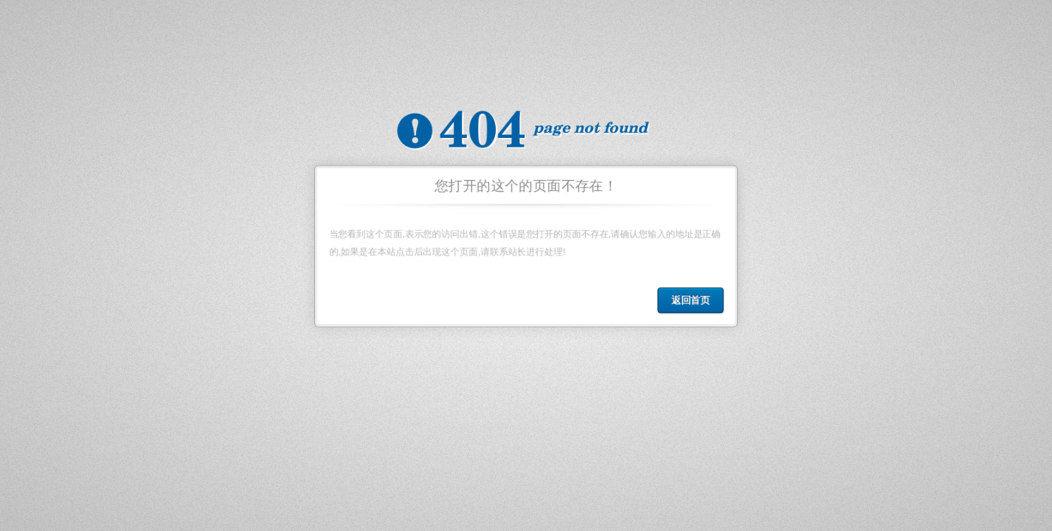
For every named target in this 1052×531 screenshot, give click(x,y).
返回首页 (692, 301)
